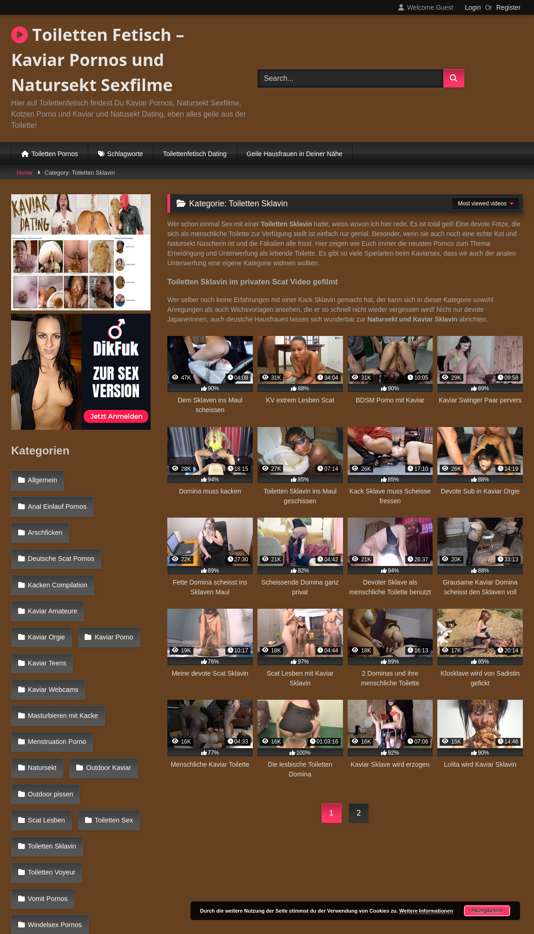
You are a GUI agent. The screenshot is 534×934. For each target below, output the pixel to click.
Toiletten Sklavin (115, 720)
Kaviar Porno (46, 599)
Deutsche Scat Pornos (60, 539)
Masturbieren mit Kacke (62, 639)
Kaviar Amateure (51, 579)
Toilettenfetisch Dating (195, 154)
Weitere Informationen (426, 911)
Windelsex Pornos (54, 780)
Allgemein (41, 478)
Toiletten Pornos (55, 154)
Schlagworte (125, 154)
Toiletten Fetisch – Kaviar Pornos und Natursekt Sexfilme (97, 59)
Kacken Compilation (56, 559)
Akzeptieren (487, 911)
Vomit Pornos (47, 760)
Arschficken (44, 518)
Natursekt (126, 659)
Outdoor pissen (50, 700)
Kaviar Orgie (120, 579)
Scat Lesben (117, 700)
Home (25, 172)
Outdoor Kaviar (49, 680)
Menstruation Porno (56, 659)
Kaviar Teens (111, 599)
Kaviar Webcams (52, 619)
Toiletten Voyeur (50, 740)
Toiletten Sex (46, 720)
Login (473, 7)
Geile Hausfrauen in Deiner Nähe (295, 154)
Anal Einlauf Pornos (56, 498)
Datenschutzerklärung (328, 893)
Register (508, 7)
